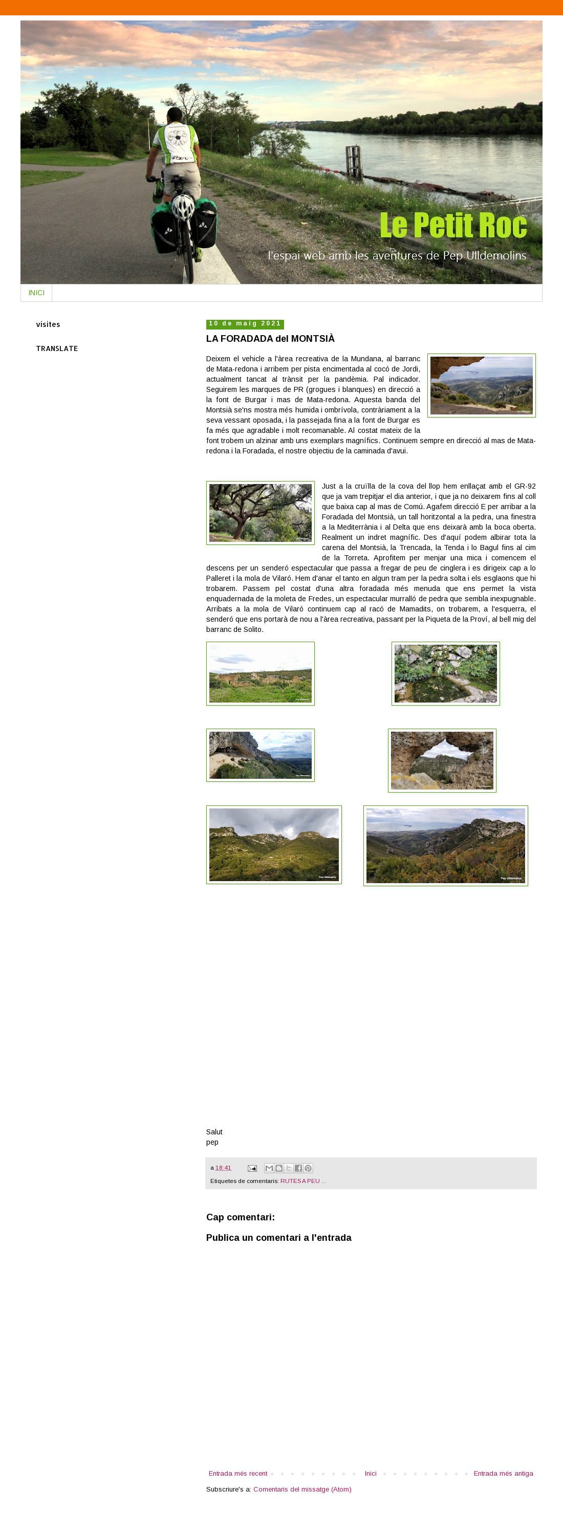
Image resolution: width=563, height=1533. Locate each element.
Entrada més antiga (503, 1473)
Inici (371, 1473)
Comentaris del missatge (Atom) (302, 1489)
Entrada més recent (238, 1473)
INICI (36, 293)
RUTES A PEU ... (303, 1180)
